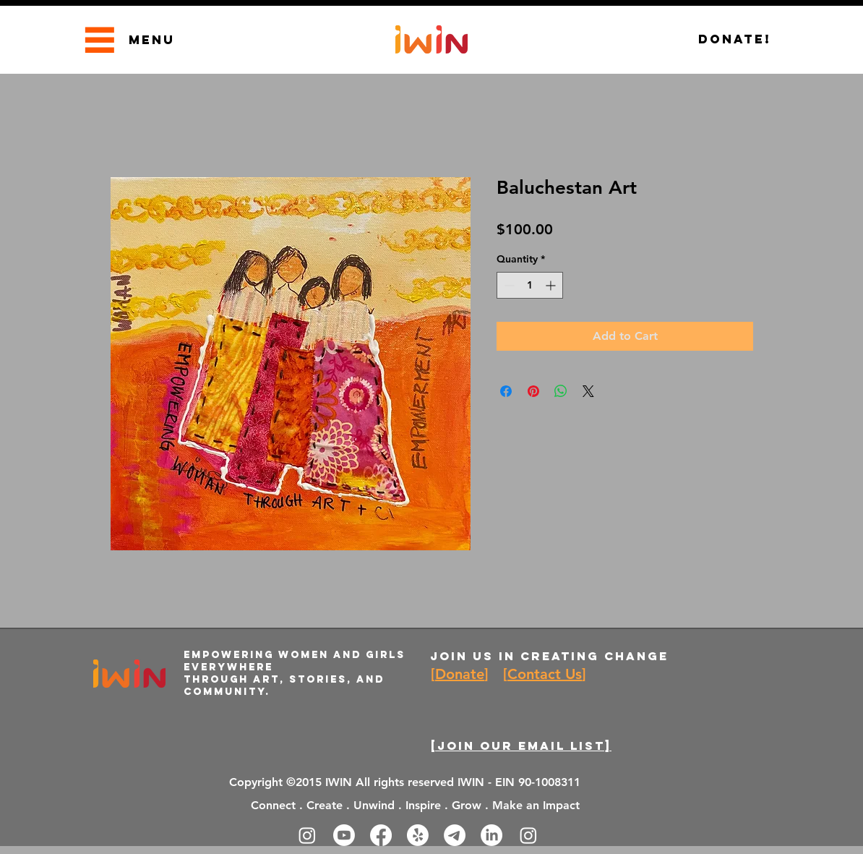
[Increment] (552, 285)
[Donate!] (734, 39)
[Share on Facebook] (506, 391)
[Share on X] (588, 391)
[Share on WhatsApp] (561, 391)
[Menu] (99, 39)
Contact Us (544, 674)
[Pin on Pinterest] (533, 391)
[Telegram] (454, 835)
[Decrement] (508, 285)
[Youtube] (344, 835)
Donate (459, 674)
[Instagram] (307, 835)
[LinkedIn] (491, 835)
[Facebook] (381, 835)
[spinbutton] (530, 285)
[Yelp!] (418, 835)
